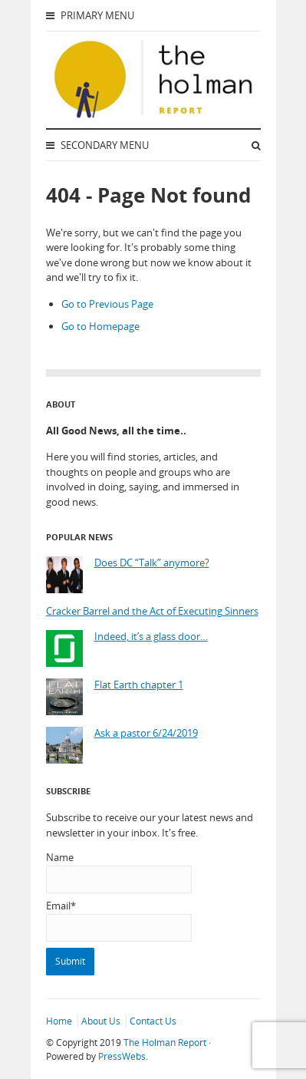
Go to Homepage (100, 326)
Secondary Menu (97, 145)
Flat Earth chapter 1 (138, 684)
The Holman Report (164, 1042)
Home (59, 1021)
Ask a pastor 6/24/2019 (146, 733)
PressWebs (122, 1056)
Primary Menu (90, 15)
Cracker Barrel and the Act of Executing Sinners (152, 611)
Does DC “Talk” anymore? (151, 562)
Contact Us (153, 1021)
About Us (100, 1021)
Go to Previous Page (107, 304)
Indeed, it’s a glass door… (151, 636)
